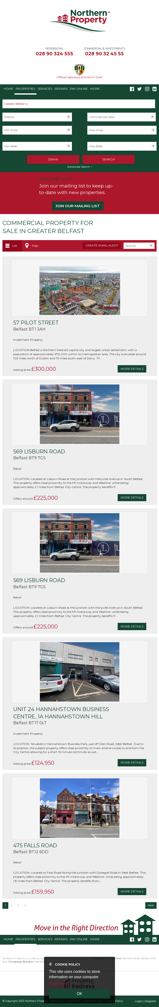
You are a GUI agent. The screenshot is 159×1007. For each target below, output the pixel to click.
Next (151, 905)
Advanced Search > (79, 166)
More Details (132, 369)
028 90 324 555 (54, 54)
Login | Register (146, 1001)
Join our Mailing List (78, 206)
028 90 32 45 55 (104, 54)
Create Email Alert (101, 245)
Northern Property (36, 1001)
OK (79, 994)
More (95, 88)
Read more (58, 983)
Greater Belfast (16, 104)
